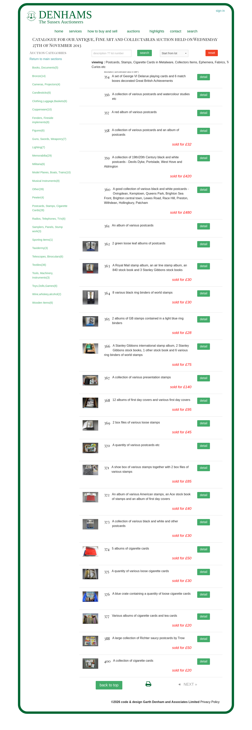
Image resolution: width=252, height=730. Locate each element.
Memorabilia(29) (42, 155)
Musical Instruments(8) (46, 180)
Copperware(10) (42, 109)
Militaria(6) (38, 164)
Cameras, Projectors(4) (46, 84)
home (59, 31)
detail (203, 77)
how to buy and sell (102, 31)
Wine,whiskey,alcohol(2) (46, 294)
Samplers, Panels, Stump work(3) (47, 229)
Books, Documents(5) (45, 67)
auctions (133, 31)
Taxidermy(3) (40, 248)
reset (211, 52)
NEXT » (190, 700)
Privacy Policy (210, 718)
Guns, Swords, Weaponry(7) (49, 139)
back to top (109, 701)
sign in (220, 10)
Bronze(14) (39, 76)
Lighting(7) (38, 147)
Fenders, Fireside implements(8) (42, 120)
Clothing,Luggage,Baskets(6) (49, 101)
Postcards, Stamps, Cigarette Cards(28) (49, 208)
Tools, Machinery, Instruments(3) (42, 275)
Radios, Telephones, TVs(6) (48, 218)
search (192, 31)
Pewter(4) (38, 197)
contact (175, 31)
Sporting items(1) (42, 239)
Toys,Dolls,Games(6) (44, 285)
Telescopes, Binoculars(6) (47, 256)
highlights (157, 31)
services (75, 31)
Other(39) (38, 189)
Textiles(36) (39, 264)
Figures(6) (38, 130)
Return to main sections (46, 59)
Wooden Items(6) (42, 302)
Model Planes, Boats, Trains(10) (51, 172)
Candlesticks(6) (41, 92)
